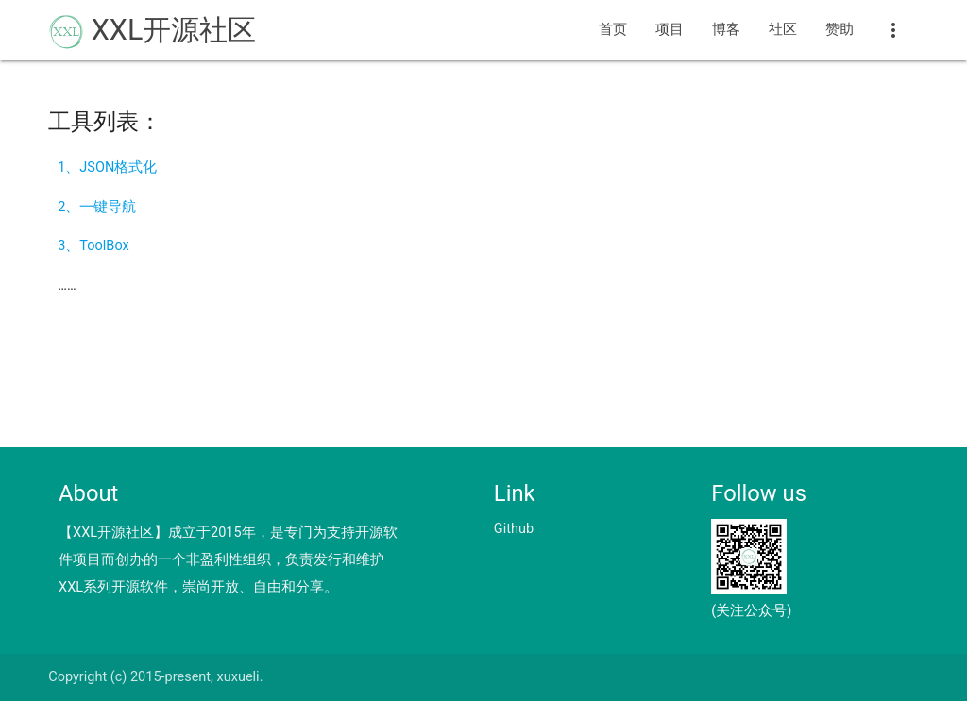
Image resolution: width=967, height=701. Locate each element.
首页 (613, 30)
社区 (783, 30)
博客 (726, 30)
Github (514, 529)
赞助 (839, 30)
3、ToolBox (93, 246)
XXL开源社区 (152, 31)
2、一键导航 (97, 207)
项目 (669, 30)
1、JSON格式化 (107, 167)
